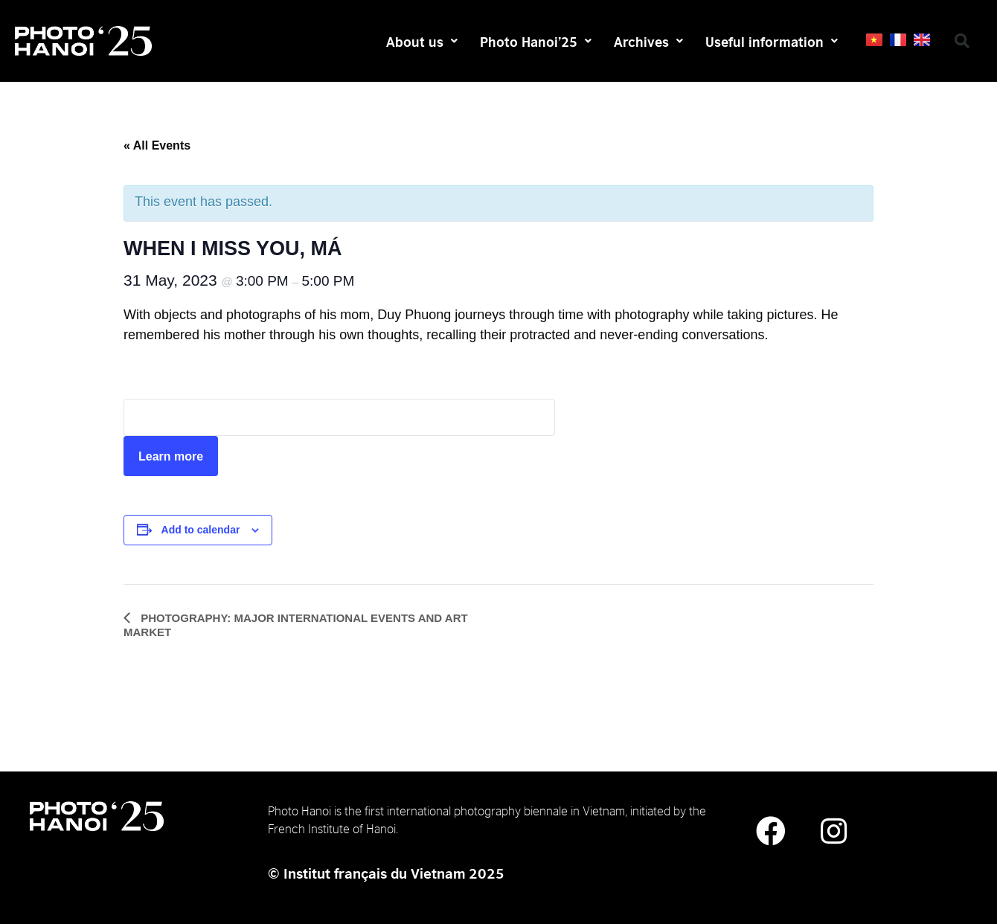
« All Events (157, 145)
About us (422, 41)
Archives (648, 41)
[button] (962, 41)
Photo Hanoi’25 (536, 41)
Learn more (170, 456)
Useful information (771, 41)
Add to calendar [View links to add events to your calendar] (200, 530)
